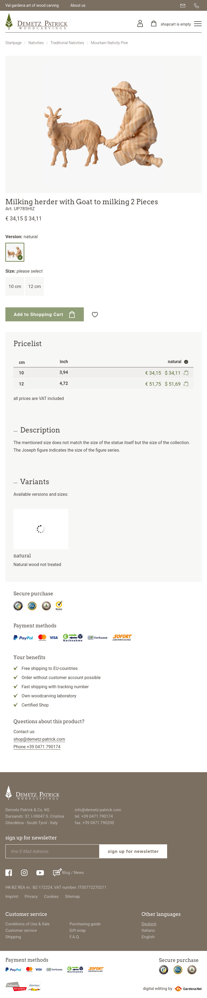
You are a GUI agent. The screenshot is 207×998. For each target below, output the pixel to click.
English (148, 936)
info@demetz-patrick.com (98, 809)
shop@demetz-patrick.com (39, 739)
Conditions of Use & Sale (27, 924)
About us (77, 5)
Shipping (13, 936)
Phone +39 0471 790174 (36, 746)
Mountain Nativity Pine (109, 43)
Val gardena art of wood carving (32, 5)
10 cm (14, 286)
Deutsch (149, 924)
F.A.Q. (75, 936)
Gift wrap (78, 930)
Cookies (51, 896)
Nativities (36, 43)
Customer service (21, 930)
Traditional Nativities (67, 43)
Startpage (13, 43)
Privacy (31, 896)
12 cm (34, 286)
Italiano (148, 930)
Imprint (11, 896)
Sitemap (72, 896)
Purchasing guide (85, 924)
